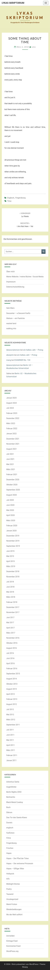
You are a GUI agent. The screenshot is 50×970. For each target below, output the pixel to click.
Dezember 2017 (12, 607)
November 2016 (12, 638)
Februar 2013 (11, 699)
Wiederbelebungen (13, 909)
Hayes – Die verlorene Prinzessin (19, 863)
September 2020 (13, 490)
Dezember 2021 (12, 439)
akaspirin (10, 355)
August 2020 (11, 495)
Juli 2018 (10, 582)
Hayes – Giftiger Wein (15, 868)
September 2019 (13, 546)
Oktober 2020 (11, 485)
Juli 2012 (10, 709)
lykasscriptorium (13, 350)
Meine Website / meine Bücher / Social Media (24, 277)
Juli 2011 (10, 730)
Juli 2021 (10, 454)
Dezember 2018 (12, 571)
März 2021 (10, 469)
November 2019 (12, 541)
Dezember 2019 (12, 536)
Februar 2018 (11, 602)
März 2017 (10, 633)
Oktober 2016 (11, 643)
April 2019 (10, 561)
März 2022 (10, 423)
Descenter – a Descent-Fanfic (18, 313)
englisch (10, 198)
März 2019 (10, 566)
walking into (11, 328)
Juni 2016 (10, 658)
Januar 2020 (11, 531)
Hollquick (10, 874)
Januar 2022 (11, 433)
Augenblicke (11, 787)
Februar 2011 (11, 755)
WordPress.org (12, 951)
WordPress (33, 964)
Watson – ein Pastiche (15, 318)
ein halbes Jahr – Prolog (33, 350)
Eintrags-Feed (11, 941)
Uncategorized (12, 899)
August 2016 (11, 648)
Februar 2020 (11, 525)
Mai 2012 (10, 714)
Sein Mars (10, 308)
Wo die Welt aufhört (14, 914)
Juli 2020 (10, 500)
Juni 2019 (10, 551)
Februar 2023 (11, 413)
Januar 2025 (11, 398)
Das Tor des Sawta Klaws (16, 817)
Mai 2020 (10, 510)
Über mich (10, 271)
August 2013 (11, 689)
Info (8, 879)
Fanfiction (10, 833)
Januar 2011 (11, 760)
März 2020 (10, 520)
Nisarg (25, 967)
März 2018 (10, 597)
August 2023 (11, 403)
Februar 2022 (11, 428)
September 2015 (13, 674)
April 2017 (10, 628)
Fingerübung (20, 198)
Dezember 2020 (12, 479)
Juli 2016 (10, 653)
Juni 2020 (10, 505)
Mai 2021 (10, 464)
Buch (8, 807)
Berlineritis (10, 797)
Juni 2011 (10, 735)
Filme (8, 838)
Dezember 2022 (12, 418)
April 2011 (10, 745)
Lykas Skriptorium (13, 3)
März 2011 (10, 750)
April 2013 (10, 694)
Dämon (9, 812)
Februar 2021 (11, 474)
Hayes (8, 853)
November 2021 (12, 444)
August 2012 (11, 704)
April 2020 (10, 515)
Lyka (34, 47)
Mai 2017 (10, 622)
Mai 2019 (10, 556)
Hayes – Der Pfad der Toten (17, 858)
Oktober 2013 (11, 684)
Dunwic (9, 822)
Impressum (11, 282)
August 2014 (11, 679)
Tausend (9, 894)
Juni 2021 (10, 459)
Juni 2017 (10, 617)
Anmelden (10, 936)
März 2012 (10, 720)
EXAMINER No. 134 (22, 360)
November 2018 (12, 577)
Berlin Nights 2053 (13, 792)
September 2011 (13, 725)
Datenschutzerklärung (15, 287)
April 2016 (10, 663)
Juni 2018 (10, 587)
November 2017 (12, 612)
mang (8, 360)
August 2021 (11, 449)
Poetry (9, 889)
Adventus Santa (12, 782)
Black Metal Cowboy (14, 802)
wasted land (11, 323)
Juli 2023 (10, 408)
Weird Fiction (11, 904)
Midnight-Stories (13, 884)
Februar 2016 (11, 668)
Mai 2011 (10, 740)
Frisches (9, 848)
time (9, 201)
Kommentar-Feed (13, 946)
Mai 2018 (10, 592)
